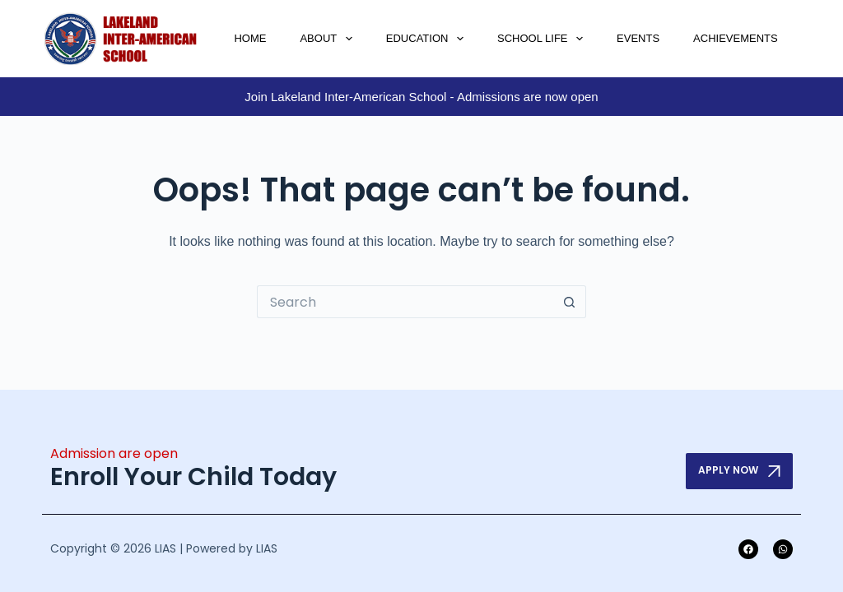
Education (428, 39)
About (329, 39)
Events (638, 38)
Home (250, 38)
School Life (543, 39)
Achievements (735, 38)
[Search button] (569, 301)
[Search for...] (405, 301)
